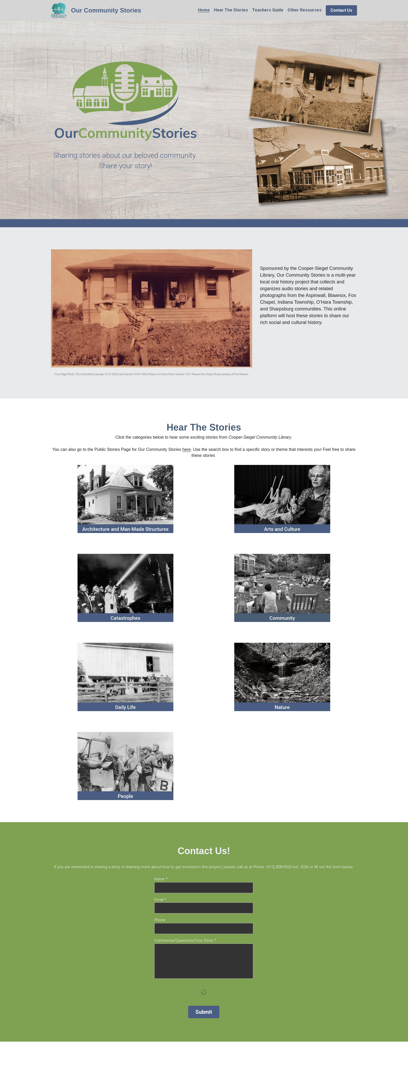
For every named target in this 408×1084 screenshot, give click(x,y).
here (186, 449)
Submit (203, 1012)
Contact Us (341, 10)
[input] (203, 887)
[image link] (59, 10)
